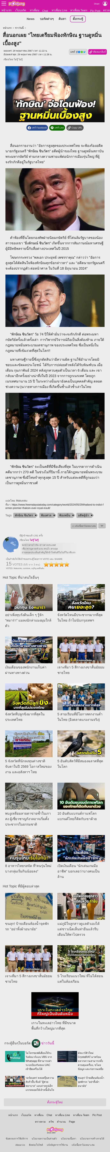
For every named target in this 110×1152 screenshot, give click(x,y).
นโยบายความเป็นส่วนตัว (44, 1138)
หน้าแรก (6, 10)
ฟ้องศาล (46, 515)
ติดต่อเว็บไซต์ (36, 1145)
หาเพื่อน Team (78, 10)
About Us (20, 1145)
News (31, 19)
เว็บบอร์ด (20, 10)
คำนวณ (61, 1121)
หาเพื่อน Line (59, 10)
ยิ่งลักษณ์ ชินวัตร (37, 243)
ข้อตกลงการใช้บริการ (17, 1138)
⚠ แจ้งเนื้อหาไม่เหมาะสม (84, 526)
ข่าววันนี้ (19, 28)
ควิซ (51, 1121)
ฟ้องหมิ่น (64, 515)
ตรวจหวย (40, 1121)
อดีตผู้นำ (83, 515)
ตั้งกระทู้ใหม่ (55, 1102)
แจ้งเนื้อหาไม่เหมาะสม (83, 1145)
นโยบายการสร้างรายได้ (92, 1138)
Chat (45, 10)
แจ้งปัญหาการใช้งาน (57, 1145)
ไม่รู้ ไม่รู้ (18, 59)
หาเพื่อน (34, 10)
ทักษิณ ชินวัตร (39, 151)
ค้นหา (62, 19)
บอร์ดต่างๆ (47, 19)
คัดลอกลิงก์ (97, 52)
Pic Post (95, 10)
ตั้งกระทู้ (78, 19)
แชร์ (78, 52)
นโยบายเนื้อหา (68, 1138)
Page (72, 1121)
